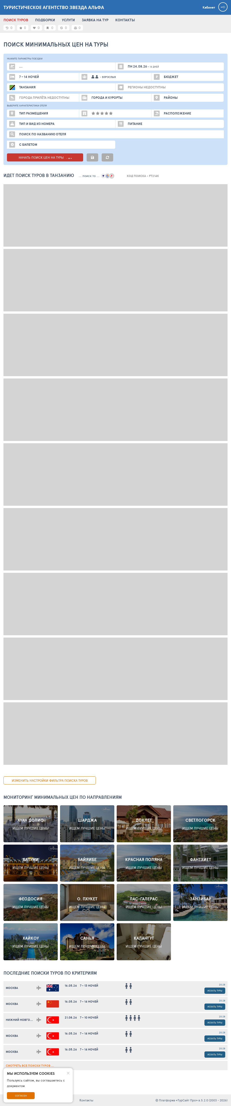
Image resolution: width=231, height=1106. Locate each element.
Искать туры (214, 990)
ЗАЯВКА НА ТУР (95, 20)
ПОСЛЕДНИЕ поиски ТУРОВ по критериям (50, 973)
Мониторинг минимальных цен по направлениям (62, 797)
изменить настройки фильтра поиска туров (50, 780)
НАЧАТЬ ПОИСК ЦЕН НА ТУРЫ (45, 157)
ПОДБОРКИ (45, 20)
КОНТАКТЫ (125, 20)
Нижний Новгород (21, 1020)
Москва (12, 988)
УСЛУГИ (68, 20)
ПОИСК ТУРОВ (15, 20)
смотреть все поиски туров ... (30, 1065)
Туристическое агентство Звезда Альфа (53, 7)
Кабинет (209, 7)
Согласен (21, 1095)
